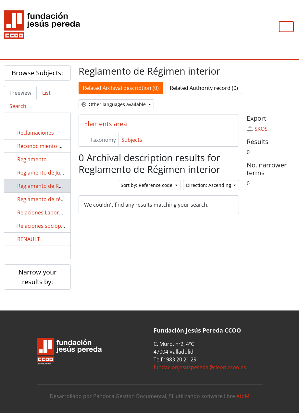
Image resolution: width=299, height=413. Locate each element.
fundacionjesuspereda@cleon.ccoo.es (200, 367)
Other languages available (114, 104)
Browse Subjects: (37, 72)
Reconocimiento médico (47, 146)
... (19, 119)
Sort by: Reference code (147, 185)
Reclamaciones (35, 132)
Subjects (131, 139)
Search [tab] (17, 106)
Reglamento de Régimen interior (57, 185)
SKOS (257, 128)
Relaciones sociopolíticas (47, 225)
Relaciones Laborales (43, 212)
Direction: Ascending (209, 185)
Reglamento (32, 159)
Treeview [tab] (20, 92)
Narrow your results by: (37, 277)
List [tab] (46, 92)
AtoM (242, 396)
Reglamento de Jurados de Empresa (61, 172)
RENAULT (28, 239)
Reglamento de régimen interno (56, 199)
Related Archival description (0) (121, 87)
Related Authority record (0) (204, 87)
